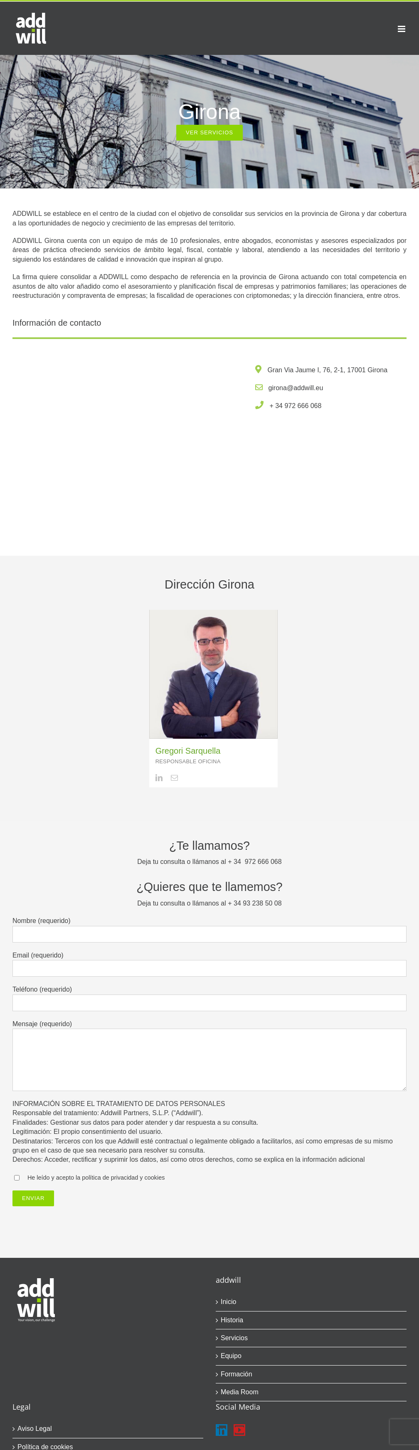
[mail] (174, 777)
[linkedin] (159, 777)
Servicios (234, 1337)
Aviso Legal (34, 1428)
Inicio (228, 1301)
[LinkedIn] (221, 1430)
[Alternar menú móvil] (402, 29)
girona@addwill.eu (295, 387)
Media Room (240, 1392)
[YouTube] (239, 1430)
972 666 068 (302, 405)
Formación (236, 1374)
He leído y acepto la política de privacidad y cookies (96, 1177)
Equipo (231, 1355)
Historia (232, 1320)
